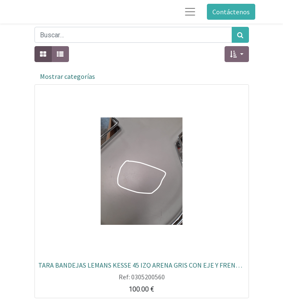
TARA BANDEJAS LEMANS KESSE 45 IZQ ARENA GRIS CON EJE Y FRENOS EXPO (141, 264)
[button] (237, 54)
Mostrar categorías (67, 76)
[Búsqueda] (240, 35)
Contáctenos (231, 12)
